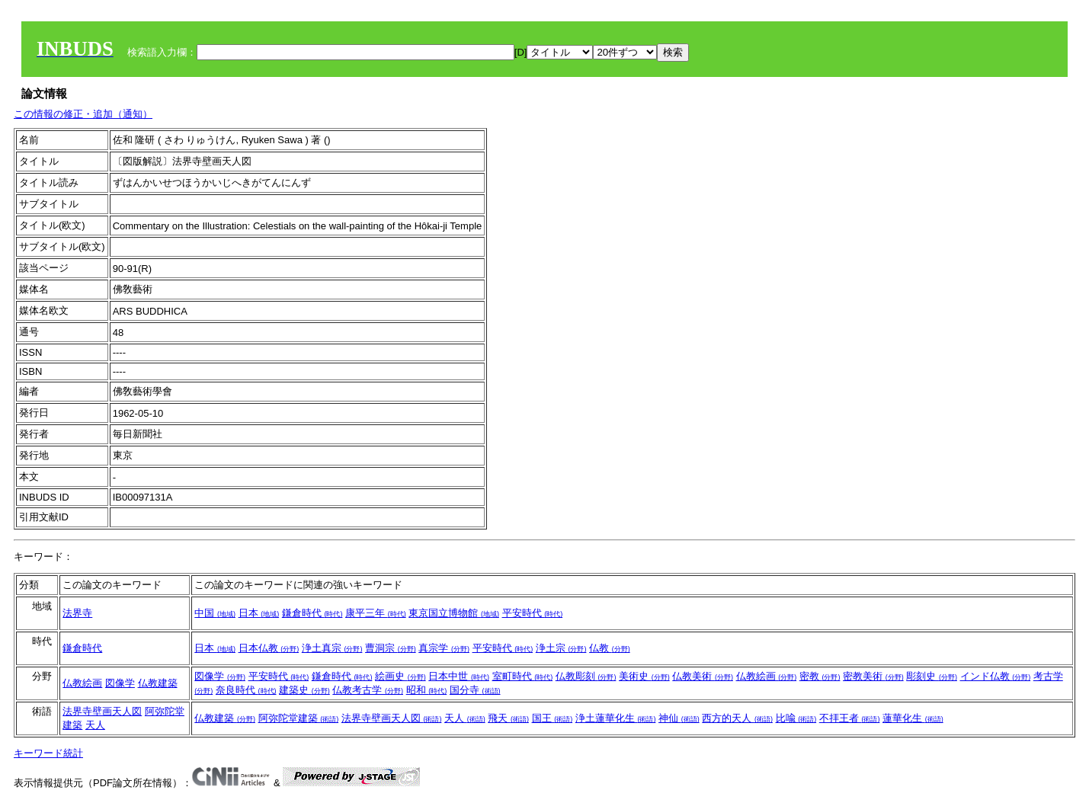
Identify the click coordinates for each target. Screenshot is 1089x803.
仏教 (609, 648)
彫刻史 (931, 676)
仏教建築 (158, 683)
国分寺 (475, 690)
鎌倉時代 (312, 613)
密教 (820, 676)
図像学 (120, 683)
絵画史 (400, 676)
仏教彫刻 (586, 676)
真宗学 (443, 648)
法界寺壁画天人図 (102, 711)
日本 (259, 613)
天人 (95, 725)
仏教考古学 (367, 690)
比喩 (796, 718)
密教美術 (873, 676)
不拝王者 (849, 718)
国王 (552, 718)
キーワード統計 (48, 753)
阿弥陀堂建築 (298, 718)
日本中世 (458, 676)
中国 (214, 613)
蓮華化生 (912, 718)
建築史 (304, 690)
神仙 (679, 718)
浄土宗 (561, 648)
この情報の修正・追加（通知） (83, 114)
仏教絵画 (82, 683)
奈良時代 (246, 690)
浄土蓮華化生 (615, 718)
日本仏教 (269, 648)
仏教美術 (702, 676)
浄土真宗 (332, 648)
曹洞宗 (390, 648)
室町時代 (522, 676)
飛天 (508, 718)
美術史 (644, 676)
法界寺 (77, 613)
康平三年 (375, 613)
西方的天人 (737, 718)
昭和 (426, 690)
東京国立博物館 (453, 613)
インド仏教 (995, 676)
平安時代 (532, 613)
